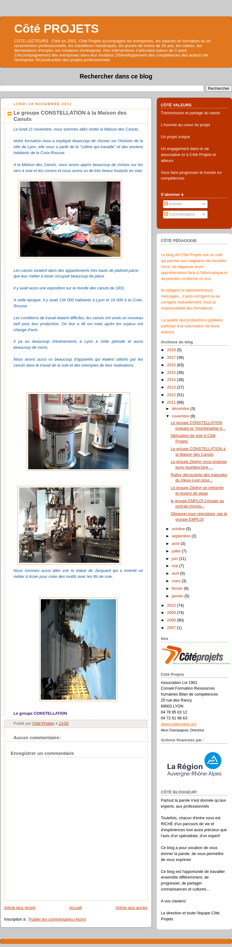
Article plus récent (19, 908)
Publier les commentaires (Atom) (57, 919)
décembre (181, 408)
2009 (172, 613)
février (178, 588)
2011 (172, 402)
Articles (173, 204)
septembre (182, 536)
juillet (177, 551)
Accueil (75, 908)
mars (177, 581)
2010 (172, 605)
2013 (172, 387)
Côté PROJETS (56, 28)
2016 (172, 365)
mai (175, 566)
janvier (178, 596)
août (176, 543)
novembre (181, 416)
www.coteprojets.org (179, 724)
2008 (172, 620)
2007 (172, 628)
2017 (172, 357)
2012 (172, 395)
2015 (172, 372)
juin (175, 559)
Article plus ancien (132, 908)
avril (176, 573)
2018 (172, 350)
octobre (179, 529)
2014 (172, 380)
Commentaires (179, 214)
